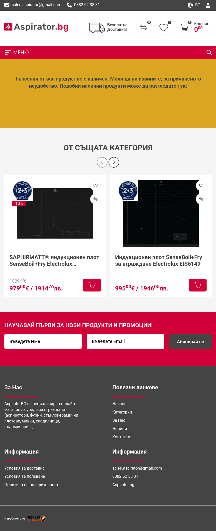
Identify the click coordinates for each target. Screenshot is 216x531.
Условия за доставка (24, 468)
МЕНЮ (16, 52)
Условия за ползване (24, 476)
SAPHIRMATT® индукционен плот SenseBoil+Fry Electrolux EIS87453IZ (54, 261)
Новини (119, 428)
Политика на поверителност (31, 484)
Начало (119, 403)
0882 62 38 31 (83, 5)
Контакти (121, 436)
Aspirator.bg (123, 484)
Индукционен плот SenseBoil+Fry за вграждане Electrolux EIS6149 (158, 260)
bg (194, 5)
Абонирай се (190, 341)
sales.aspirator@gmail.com (32, 5)
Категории (122, 412)
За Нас (118, 420)
